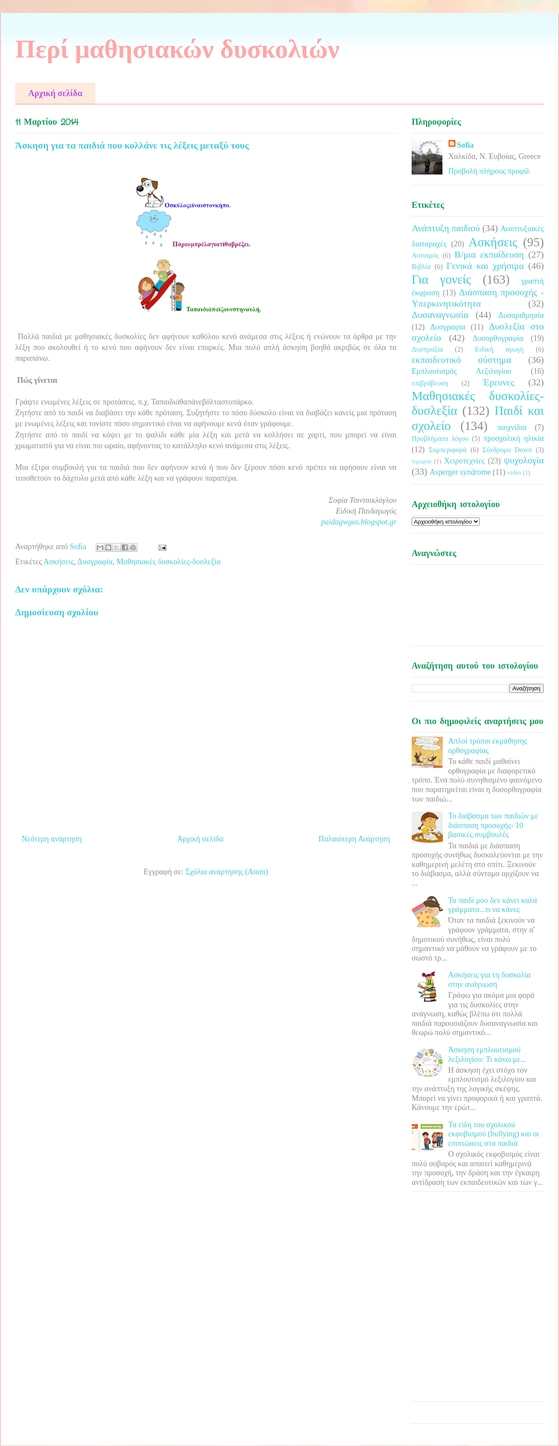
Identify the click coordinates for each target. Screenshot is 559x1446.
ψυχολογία (524, 460)
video (514, 472)
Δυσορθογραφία (498, 338)
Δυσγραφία (95, 561)
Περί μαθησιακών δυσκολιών (177, 49)
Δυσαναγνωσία (440, 315)
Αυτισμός (425, 255)
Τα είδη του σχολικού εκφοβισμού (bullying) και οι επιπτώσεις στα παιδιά (493, 1134)
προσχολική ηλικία (514, 438)
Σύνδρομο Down (507, 450)
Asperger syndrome (460, 472)
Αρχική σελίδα (55, 93)
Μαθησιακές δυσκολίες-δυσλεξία (169, 561)
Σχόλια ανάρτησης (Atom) (226, 871)
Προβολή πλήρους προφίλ (489, 171)
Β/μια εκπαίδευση (489, 254)
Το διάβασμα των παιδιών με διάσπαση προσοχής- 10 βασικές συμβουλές (493, 825)
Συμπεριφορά (448, 450)
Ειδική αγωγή (499, 349)
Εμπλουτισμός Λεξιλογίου (461, 371)
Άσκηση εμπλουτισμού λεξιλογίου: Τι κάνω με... (487, 1054)
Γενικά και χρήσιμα (485, 266)
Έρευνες (498, 382)
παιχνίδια (511, 427)
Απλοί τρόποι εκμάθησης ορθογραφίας (487, 746)
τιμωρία (421, 461)
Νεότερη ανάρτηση (52, 839)
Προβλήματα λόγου (440, 439)
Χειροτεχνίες (464, 460)
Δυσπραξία (427, 349)
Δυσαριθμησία (521, 315)
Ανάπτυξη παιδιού (446, 228)
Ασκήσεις (58, 561)
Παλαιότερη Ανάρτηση (354, 839)
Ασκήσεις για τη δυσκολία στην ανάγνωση (489, 979)
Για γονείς (441, 279)
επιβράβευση (430, 383)
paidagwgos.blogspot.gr (358, 522)
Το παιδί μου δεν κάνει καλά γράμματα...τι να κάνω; (492, 905)
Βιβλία (421, 267)
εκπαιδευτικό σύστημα (461, 360)
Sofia (465, 145)
